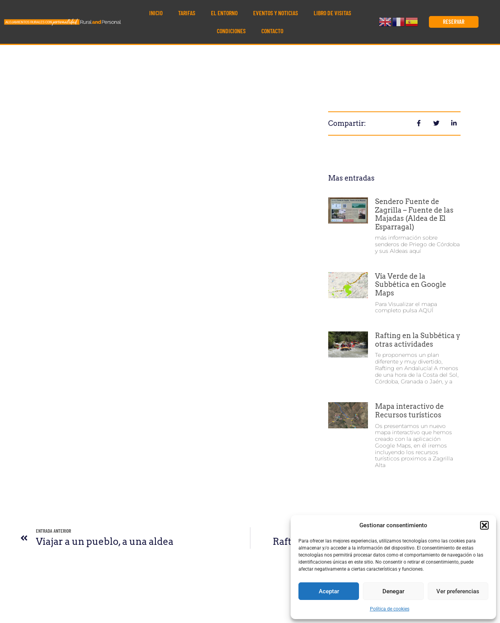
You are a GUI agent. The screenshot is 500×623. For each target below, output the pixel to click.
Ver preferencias (457, 591)
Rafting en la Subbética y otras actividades (417, 339)
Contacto (272, 30)
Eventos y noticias (275, 12)
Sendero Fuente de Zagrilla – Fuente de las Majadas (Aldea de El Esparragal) (414, 214)
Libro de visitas (332, 12)
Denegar (393, 591)
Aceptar (329, 591)
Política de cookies (389, 609)
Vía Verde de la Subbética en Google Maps (410, 284)
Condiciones (231, 30)
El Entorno (224, 12)
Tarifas (186, 12)
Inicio (155, 12)
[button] (484, 525)
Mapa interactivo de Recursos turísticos (409, 410)
